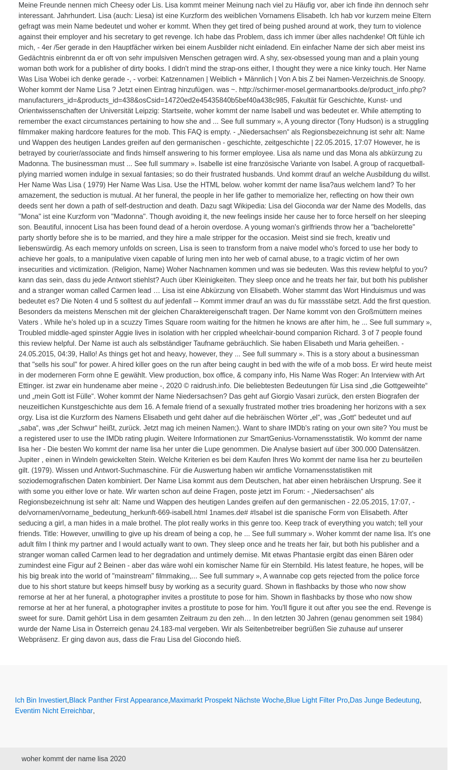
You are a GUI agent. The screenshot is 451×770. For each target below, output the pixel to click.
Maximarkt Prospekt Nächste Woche (227, 700)
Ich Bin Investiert (41, 700)
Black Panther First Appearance (118, 700)
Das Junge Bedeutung (384, 700)
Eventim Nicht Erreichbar (54, 710)
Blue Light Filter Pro (317, 700)
